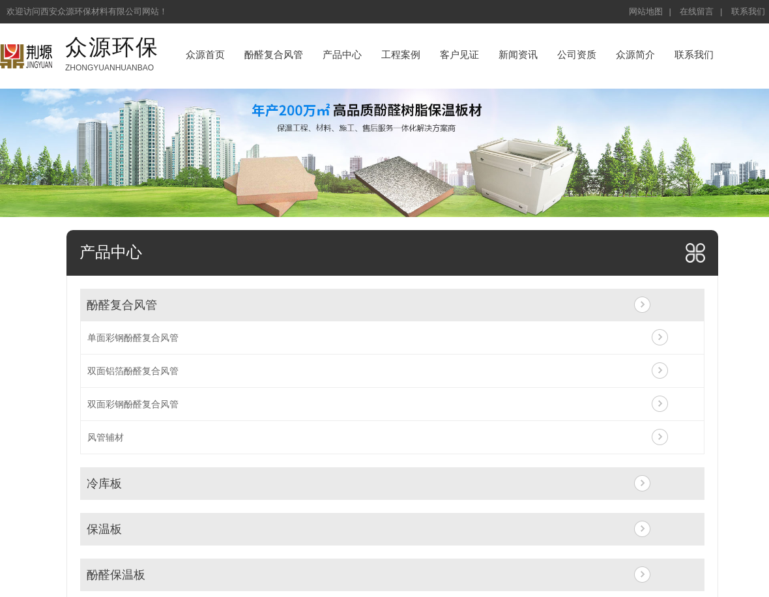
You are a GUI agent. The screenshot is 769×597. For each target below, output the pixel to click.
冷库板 (104, 483)
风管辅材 (105, 437)
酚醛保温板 (116, 574)
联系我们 (748, 11)
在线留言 (697, 11)
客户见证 (459, 54)
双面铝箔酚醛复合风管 (133, 371)
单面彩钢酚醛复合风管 (133, 337)
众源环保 (112, 47)
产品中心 (342, 54)
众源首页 (205, 54)
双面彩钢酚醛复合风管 (133, 404)
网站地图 (646, 11)
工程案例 (400, 54)
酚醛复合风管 (273, 54)
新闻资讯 (518, 54)
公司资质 (576, 54)
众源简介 (635, 54)
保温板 (104, 529)
